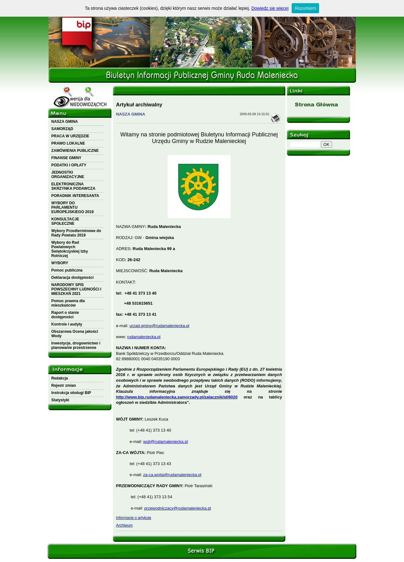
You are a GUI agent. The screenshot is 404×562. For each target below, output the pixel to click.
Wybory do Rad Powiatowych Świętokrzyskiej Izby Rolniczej (69, 249)
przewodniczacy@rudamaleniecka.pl (177, 508)
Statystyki (60, 400)
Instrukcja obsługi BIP (71, 393)
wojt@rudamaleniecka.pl (165, 441)
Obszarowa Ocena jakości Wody (74, 333)
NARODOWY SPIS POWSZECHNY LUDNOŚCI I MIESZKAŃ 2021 (76, 289)
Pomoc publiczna (67, 270)
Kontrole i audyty (66, 324)
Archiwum (124, 525)
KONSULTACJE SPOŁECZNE (65, 221)
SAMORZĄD (62, 129)
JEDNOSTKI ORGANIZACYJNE (67, 174)
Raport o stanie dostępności (65, 314)
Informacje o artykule (133, 518)
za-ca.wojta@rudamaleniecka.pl (172, 474)
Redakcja (59, 378)
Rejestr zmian (63, 385)
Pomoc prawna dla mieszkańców (68, 303)
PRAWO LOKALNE (68, 143)
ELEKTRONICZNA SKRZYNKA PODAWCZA (73, 186)
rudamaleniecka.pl (144, 336)
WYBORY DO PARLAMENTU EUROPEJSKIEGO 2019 (72, 207)
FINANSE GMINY (66, 158)
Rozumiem (305, 8)
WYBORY (59, 263)
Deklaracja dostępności (72, 277)
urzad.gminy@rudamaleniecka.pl (159, 325)
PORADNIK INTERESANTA (75, 196)
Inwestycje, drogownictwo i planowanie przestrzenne (75, 345)
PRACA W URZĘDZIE (70, 136)
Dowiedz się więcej (269, 8)
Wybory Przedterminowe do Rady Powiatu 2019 (76, 233)
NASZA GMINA (64, 121)
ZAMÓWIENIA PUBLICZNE (75, 150)
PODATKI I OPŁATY (68, 165)
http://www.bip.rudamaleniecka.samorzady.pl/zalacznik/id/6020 (177, 397)
